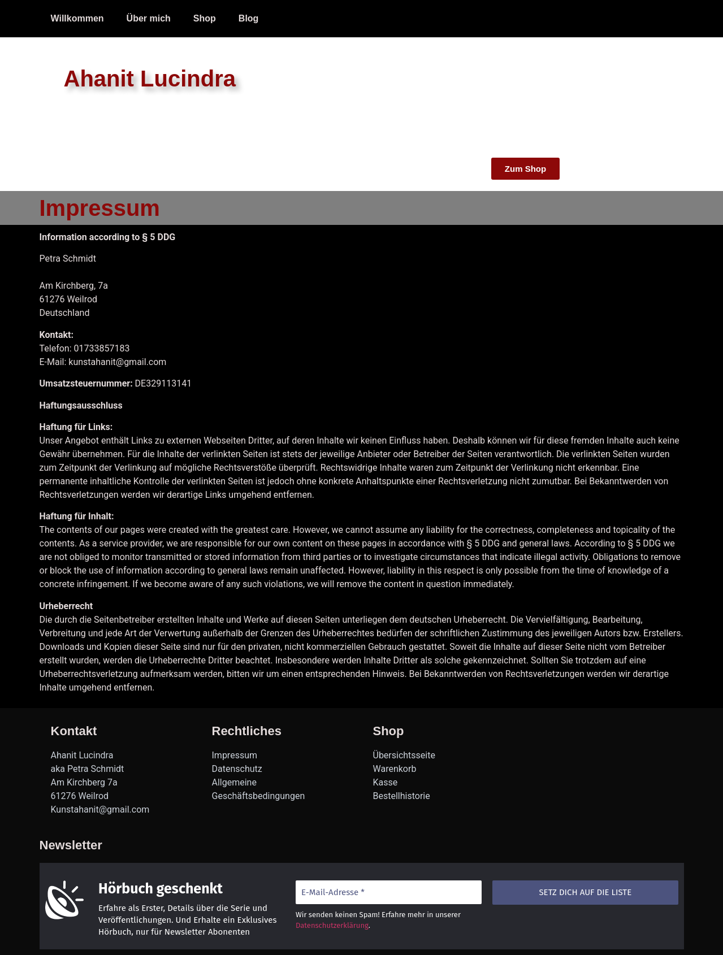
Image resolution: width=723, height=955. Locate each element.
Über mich (149, 18)
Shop (204, 18)
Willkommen (77, 18)
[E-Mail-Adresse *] (388, 892)
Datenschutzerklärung (331, 925)
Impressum (305, 18)
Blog (249, 18)
